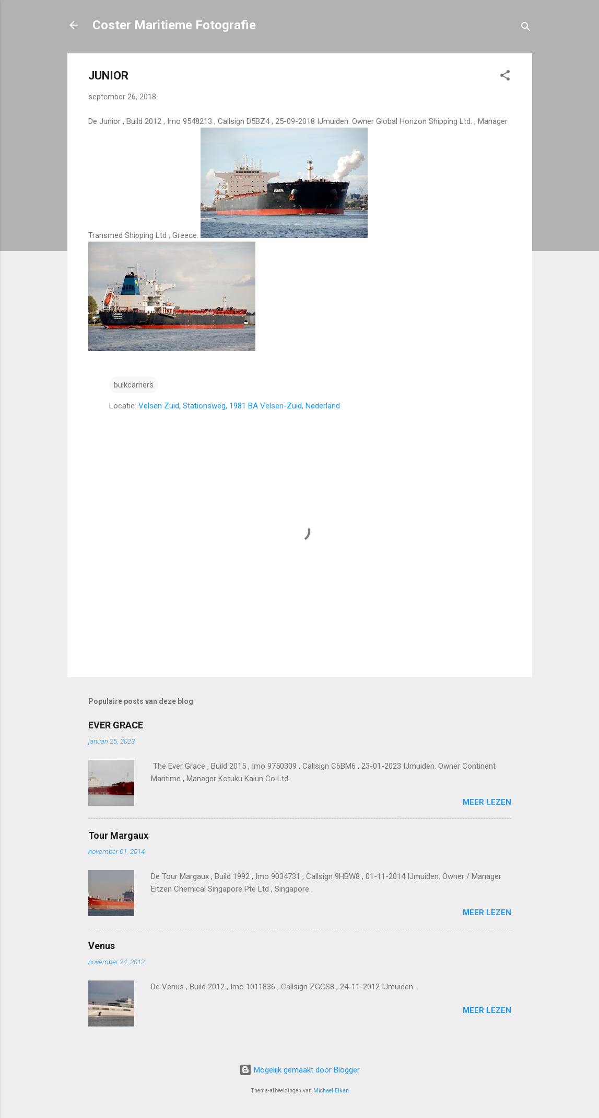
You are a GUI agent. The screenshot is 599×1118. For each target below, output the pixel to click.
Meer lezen (487, 802)
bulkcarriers (134, 385)
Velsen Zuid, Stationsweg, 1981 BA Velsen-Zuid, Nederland (239, 405)
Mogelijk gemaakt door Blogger (299, 1070)
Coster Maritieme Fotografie (174, 25)
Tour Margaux (118, 835)
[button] (505, 77)
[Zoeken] (526, 28)
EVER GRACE (115, 725)
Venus (101, 945)
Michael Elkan (331, 1090)
